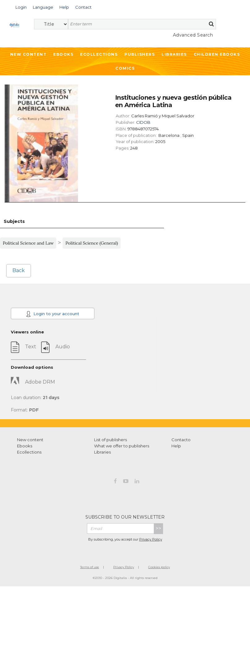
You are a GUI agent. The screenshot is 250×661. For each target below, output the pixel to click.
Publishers (139, 54)
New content (30, 439)
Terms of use (89, 567)
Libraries (174, 54)
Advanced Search (193, 35)
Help (176, 445)
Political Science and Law (28, 243)
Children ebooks (217, 54)
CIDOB (143, 122)
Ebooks (63, 54)
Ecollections (99, 54)
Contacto (181, 439)
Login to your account (52, 314)
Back (18, 270)
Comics (125, 68)
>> (158, 528)
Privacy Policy (150, 539)
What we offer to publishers (121, 445)
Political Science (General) (91, 243)
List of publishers (110, 439)
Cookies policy (159, 567)
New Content (28, 54)
